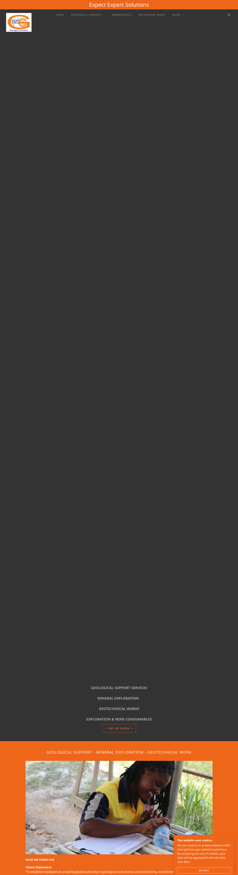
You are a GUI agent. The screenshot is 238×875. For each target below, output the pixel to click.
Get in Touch (119, 728)
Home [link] (60, 14)
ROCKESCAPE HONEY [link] (152, 14)
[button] (87, 15)
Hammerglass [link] (122, 14)
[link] (19, 14)
